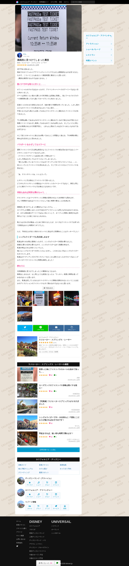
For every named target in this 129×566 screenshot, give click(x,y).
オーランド (55, 529)
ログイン (66, 2)
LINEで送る (40, 328)
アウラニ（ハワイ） (36, 544)
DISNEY (35, 522)
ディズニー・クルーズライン (39, 547)
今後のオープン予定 (36, 555)
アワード (19, 532)
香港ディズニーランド (36, 533)
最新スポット (44, 472)
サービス (56, 507)
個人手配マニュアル (25, 469)
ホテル (30, 507)
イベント (56, 484)
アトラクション (92, 44)
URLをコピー (72, 328)
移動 (64, 507)
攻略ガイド (22, 465)
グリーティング (24, 472)
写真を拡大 (48, 288)
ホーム (18, 521)
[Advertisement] (99, 17)
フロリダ (32, 529)
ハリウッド (55, 526)
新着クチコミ (44, 465)
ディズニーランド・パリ (37, 540)
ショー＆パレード (93, 49)
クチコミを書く (21, 528)
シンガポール (55, 533)
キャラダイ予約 (65, 469)
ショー (38, 484)
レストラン (90, 55)
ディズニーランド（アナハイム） (38, 478)
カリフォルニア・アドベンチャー (38, 490)
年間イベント (91, 61)
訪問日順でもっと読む (48, 450)
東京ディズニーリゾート (37, 551)
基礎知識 (63, 465)
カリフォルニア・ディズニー (28, 2)
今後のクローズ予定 (36, 558)
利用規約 (19, 543)
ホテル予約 (54, 2)
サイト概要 (20, 535)
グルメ (47, 484)
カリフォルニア (34, 526)
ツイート (25, 328)
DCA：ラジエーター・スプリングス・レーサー (32, 63)
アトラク (30, 484)
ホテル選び (43, 469)
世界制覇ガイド (44, 2)
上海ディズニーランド (36, 537)
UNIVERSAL (61, 522)
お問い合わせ (20, 539)
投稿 (60, 2)
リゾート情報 (30, 502)
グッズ (47, 507)
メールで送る (56, 328)
